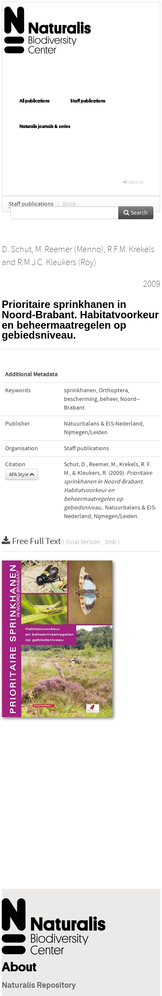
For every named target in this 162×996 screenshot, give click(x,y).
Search (136, 212)
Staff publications (87, 101)
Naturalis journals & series (44, 126)
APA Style (21, 474)
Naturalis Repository (39, 986)
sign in (133, 182)
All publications (34, 101)
